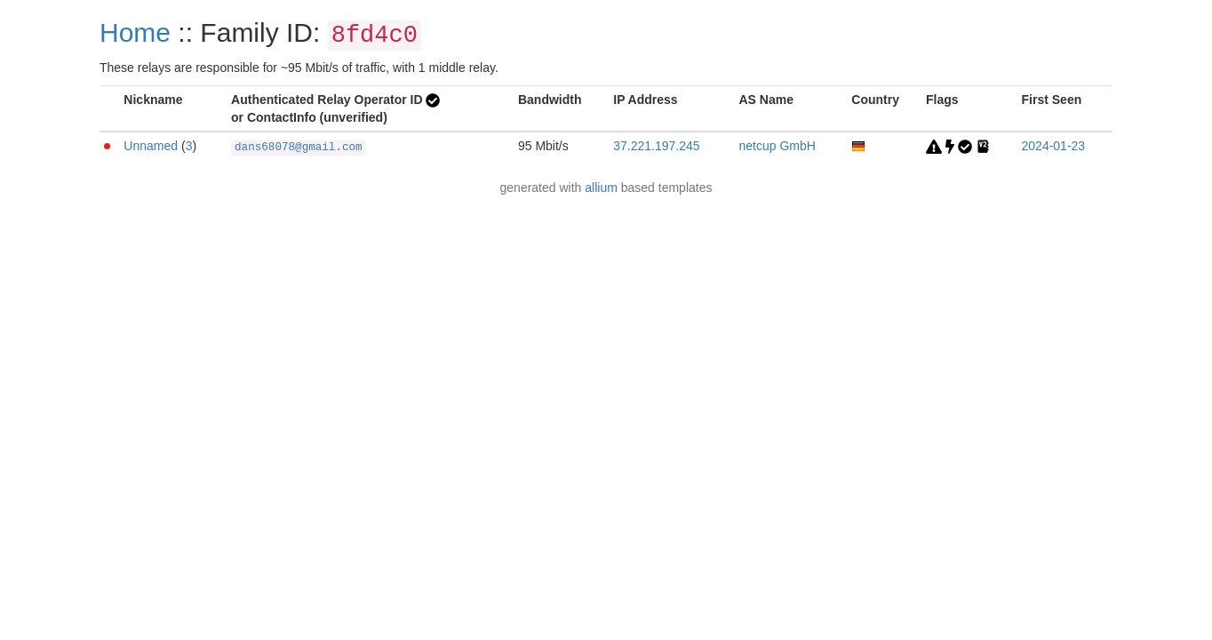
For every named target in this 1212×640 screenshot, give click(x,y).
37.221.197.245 (656, 146)
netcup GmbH (776, 146)
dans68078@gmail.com (299, 147)
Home (135, 32)
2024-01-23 (1054, 146)
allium (601, 187)
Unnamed (151, 146)
